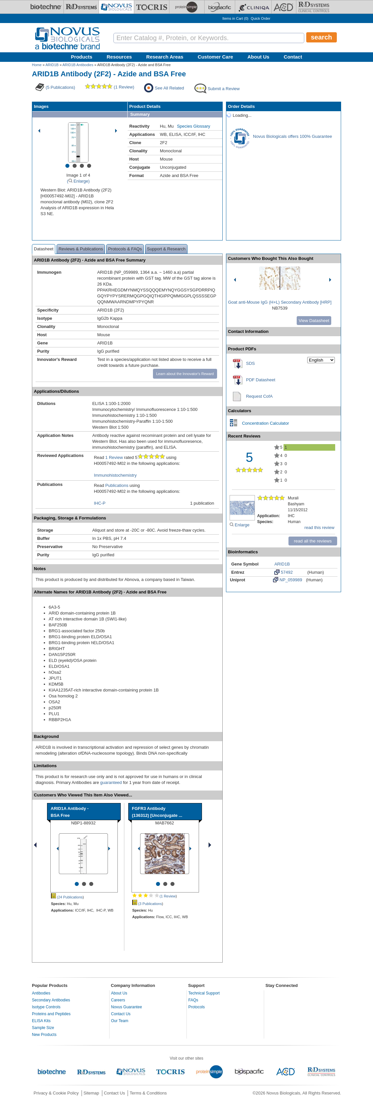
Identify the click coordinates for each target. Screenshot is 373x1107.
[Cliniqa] (253, 7)
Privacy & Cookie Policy (56, 1093)
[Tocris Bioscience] (152, 7)
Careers (118, 1000)
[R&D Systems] (81, 7)
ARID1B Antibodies (77, 65)
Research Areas (165, 57)
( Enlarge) (78, 181)
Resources (119, 57)
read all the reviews (313, 541)
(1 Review (154, 896)
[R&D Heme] (314, 7)
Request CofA (259, 396)
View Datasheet (314, 320)
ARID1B (52, 65)
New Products (44, 1034)
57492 (283, 572)
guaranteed (111, 782)
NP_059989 (287, 579)
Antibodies (41, 993)
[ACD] (284, 7)
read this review (320, 527)
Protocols (196, 1007)
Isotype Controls (46, 1007)
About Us (258, 57)
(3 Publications (147, 904)
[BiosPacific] (220, 7)
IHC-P (99, 503)
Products (81, 57)
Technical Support (204, 993)
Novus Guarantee (126, 1007)
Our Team (119, 1021)
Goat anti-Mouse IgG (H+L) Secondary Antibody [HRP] (280, 302)
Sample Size (43, 1027)
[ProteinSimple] (187, 7)
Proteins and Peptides (51, 1014)
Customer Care (215, 57)
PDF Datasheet (260, 379)
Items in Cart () (235, 18)
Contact (293, 57)
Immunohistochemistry (115, 475)
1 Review (114, 457)
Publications (116, 485)
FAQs (193, 1000)
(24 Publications (67, 897)
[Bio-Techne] (46, 7)
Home (36, 65)
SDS (250, 363)
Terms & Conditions (148, 1093)
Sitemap (91, 1093)
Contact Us (121, 1014)
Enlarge (239, 524)
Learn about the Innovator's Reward (185, 374)
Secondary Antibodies (51, 1000)
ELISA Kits (41, 1021)
